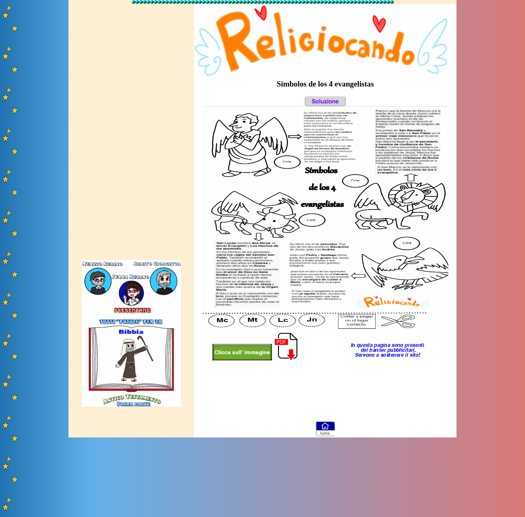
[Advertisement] (131, 128)
